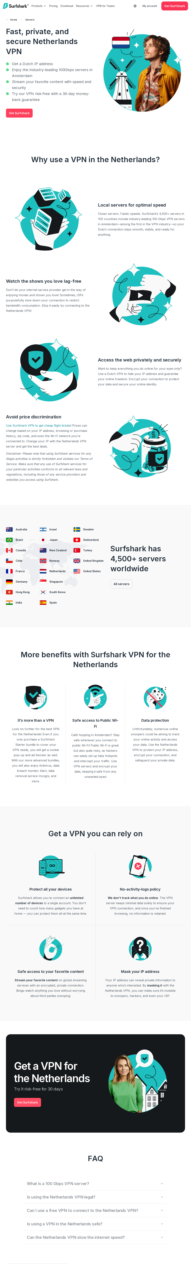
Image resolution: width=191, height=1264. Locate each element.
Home (12, 19)
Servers (30, 19)
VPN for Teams (105, 5)
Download (67, 5)
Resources (84, 5)
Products (39, 5)
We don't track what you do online (133, 898)
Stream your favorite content (36, 980)
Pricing (53, 5)
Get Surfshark (19, 113)
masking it (154, 985)
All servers (121, 584)
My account (150, 5)
